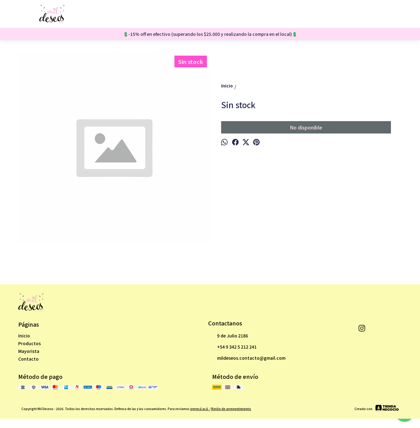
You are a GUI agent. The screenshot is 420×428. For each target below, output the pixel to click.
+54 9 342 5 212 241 (232, 347)
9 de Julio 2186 (228, 336)
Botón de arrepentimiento (231, 408)
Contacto (28, 359)
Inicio (24, 336)
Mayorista (28, 351)
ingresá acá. (199, 408)
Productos (29, 343)
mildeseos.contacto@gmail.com (246, 358)
